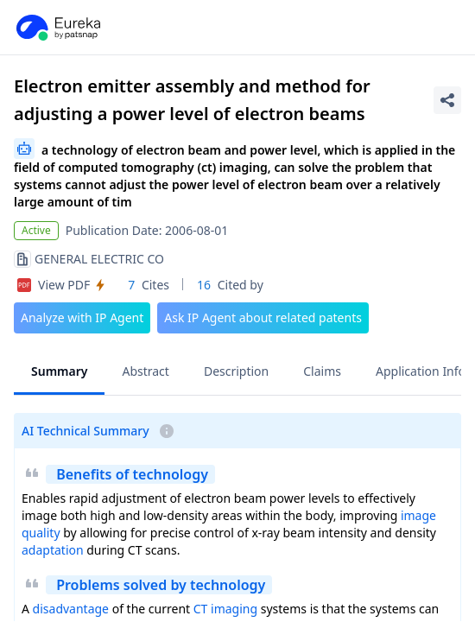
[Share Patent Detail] (447, 100)
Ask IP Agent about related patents (263, 317)
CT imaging (225, 608)
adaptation (53, 550)
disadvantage (71, 608)
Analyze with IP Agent (82, 317)
